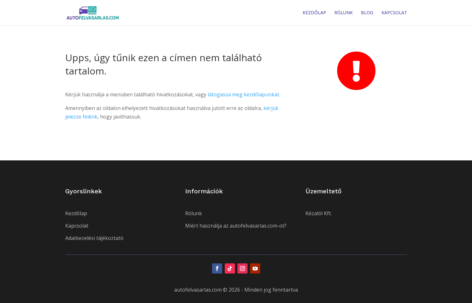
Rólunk (343, 13)
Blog (367, 13)
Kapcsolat (394, 13)
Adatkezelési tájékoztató (94, 238)
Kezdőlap (314, 13)
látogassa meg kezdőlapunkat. (244, 94)
